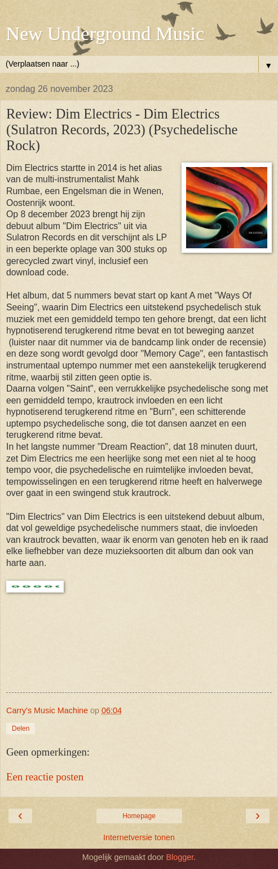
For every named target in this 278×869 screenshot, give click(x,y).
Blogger (179, 857)
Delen (20, 728)
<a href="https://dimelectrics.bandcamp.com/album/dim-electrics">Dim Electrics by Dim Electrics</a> (139, 649)
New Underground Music (105, 33)
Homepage (139, 816)
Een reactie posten (44, 777)
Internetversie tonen (139, 837)
